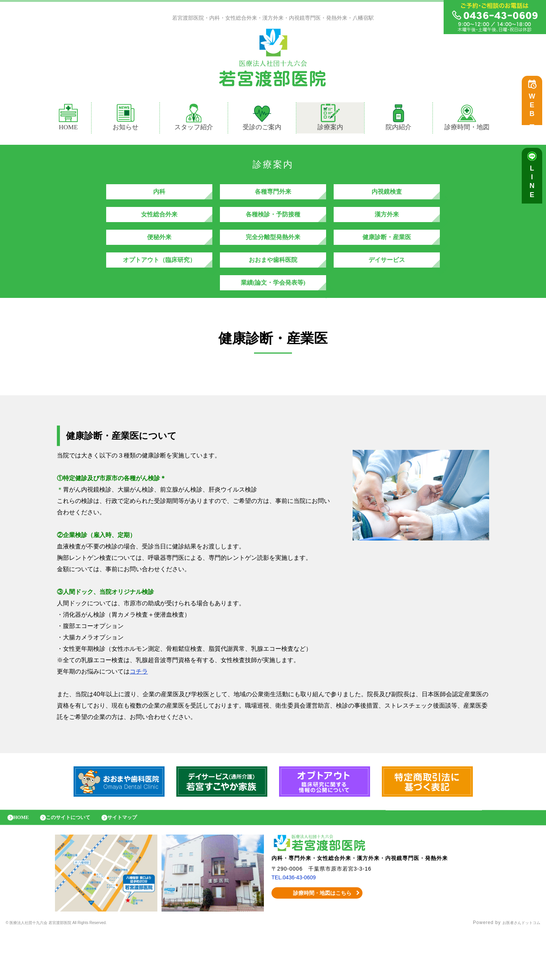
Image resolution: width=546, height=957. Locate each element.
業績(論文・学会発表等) (273, 301)
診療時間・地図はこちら (317, 918)
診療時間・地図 (467, 119)
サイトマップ (138, 840)
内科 (159, 195)
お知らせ (125, 119)
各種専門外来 (273, 195)
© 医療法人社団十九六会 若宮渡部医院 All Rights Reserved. (74, 947)
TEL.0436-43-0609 (296, 902)
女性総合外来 (159, 222)
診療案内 (333, 119)
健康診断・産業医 (386, 248)
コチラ (139, 692)
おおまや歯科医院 (273, 275)
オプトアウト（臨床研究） (159, 275)
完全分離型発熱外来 (273, 248)
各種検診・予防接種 (273, 222)
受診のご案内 (262, 119)
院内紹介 (398, 119)
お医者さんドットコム (515, 947)
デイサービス (387, 275)
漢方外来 (387, 222)
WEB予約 (534, 110)
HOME (68, 119)
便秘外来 (159, 248)
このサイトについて (76, 840)
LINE (534, 186)
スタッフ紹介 (193, 119)
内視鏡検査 (387, 195)
